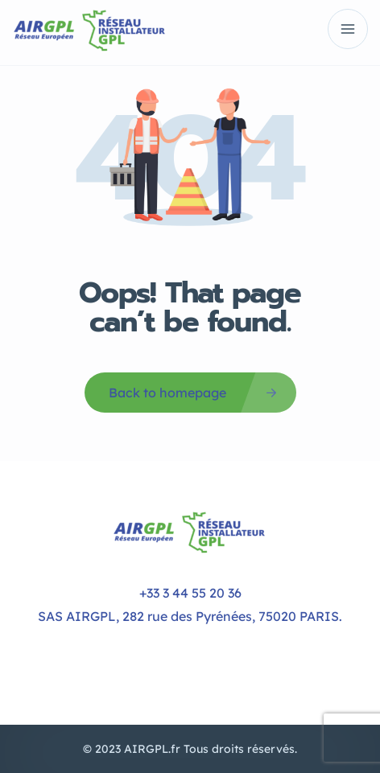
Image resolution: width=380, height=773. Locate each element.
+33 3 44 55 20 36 (190, 593)
